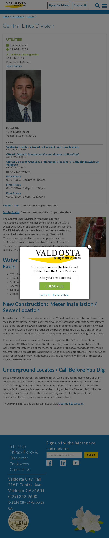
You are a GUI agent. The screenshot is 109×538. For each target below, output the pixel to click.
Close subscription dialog (88, 247)
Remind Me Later (61, 295)
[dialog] (54, 273)
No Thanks (45, 295)
